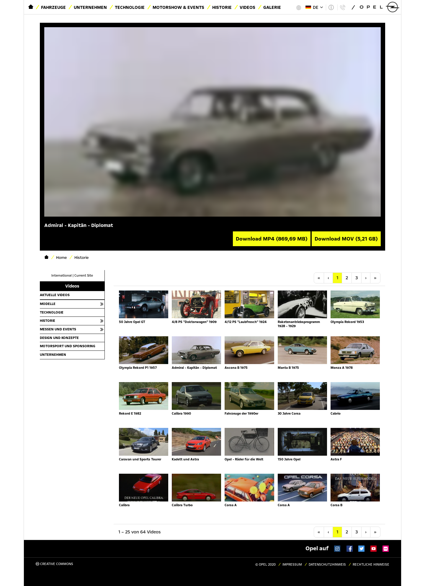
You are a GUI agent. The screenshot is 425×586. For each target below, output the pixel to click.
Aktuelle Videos (55, 295)
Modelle (47, 303)
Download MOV (346, 238)
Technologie (130, 7)
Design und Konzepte (59, 337)
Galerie (272, 7)
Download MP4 (272, 238)
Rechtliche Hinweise (371, 564)
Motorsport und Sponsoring (67, 346)
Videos (247, 7)
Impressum (292, 564)
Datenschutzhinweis (327, 564)
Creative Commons (54, 564)
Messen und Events (58, 329)
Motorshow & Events (178, 7)
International (61, 275)
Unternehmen (90, 7)
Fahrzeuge (53, 7)
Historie (222, 7)
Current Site (83, 275)
